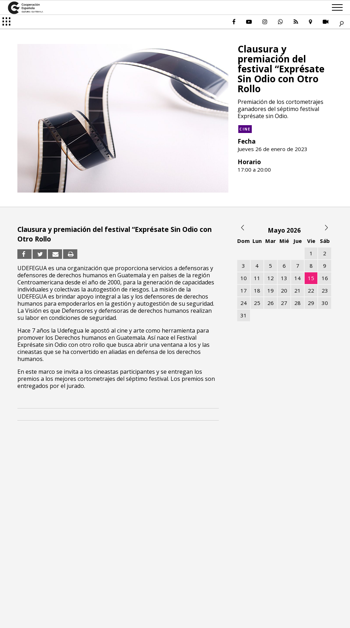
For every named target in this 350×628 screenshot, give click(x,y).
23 (325, 290)
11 (257, 278)
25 (257, 302)
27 (284, 302)
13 (284, 278)
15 (311, 278)
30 (325, 302)
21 (297, 290)
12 (270, 278)
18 (257, 290)
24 (243, 302)
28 (297, 302)
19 (270, 290)
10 (243, 278)
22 (311, 290)
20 (284, 290)
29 (311, 302)
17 (243, 290)
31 (243, 315)
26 (270, 302)
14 (297, 278)
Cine (245, 129)
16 (325, 278)
